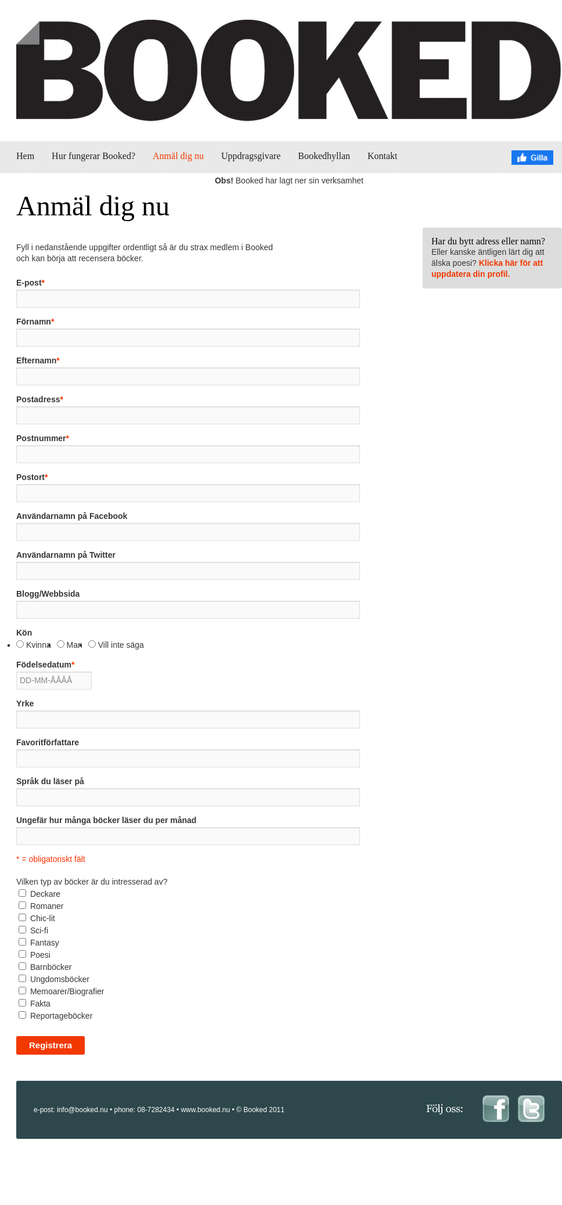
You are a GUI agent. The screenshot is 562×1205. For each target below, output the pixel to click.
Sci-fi (39, 930)
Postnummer (42, 438)
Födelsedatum (45, 664)
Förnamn (35, 321)
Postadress (39, 399)
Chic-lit (42, 918)
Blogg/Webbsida (48, 593)
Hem (25, 156)
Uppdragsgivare (250, 156)
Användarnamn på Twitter (66, 555)
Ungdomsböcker (59, 979)
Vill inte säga (121, 645)
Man (74, 645)
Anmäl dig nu (178, 156)
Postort (32, 477)
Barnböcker (51, 967)
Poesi (40, 954)
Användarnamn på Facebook (71, 516)
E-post (30, 282)
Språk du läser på (50, 781)
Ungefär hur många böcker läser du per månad (106, 820)
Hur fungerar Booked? (93, 156)
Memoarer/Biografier (67, 991)
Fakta (40, 1003)
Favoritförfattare (47, 742)
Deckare (45, 894)
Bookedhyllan (324, 156)
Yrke (25, 703)
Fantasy (44, 942)
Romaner (47, 906)
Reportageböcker (61, 1015)
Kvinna (38, 645)
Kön (24, 632)
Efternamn (38, 360)
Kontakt (383, 156)
